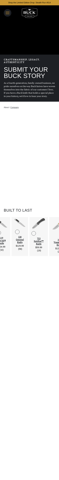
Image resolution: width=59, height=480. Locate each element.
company (14, 107)
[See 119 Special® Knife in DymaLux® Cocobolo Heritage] (4, 233)
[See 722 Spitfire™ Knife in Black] (34, 233)
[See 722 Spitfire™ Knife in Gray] (39, 233)
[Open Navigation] (7, 13)
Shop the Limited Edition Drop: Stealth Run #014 (29, 3)
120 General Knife (20, 240)
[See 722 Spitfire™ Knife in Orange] (44, 233)
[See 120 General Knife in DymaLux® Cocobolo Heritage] (22, 232)
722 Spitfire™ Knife (39, 241)
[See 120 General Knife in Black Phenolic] (17, 232)
